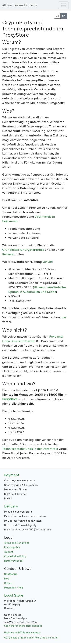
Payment (11, 475)
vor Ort (47, 262)
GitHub (8, 583)
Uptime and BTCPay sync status (22, 632)
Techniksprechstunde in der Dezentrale (30, 449)
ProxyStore (9, 399)
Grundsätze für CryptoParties (23, 249)
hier (63, 317)
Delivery (11, 506)
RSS (21, 587)
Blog (6, 578)
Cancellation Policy (15, 556)
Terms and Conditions (16, 543)
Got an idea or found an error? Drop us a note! (31, 637)
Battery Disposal (13, 560)
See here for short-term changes (23, 625)
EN (64, 15)
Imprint (8, 552)
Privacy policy (12, 547)
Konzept (8, 254)
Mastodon (10, 587)
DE (57, 15)
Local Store (13, 595)
